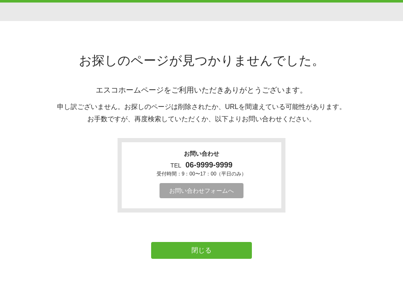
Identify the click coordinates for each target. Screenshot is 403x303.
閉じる (201, 250)
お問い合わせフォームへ (201, 190)
